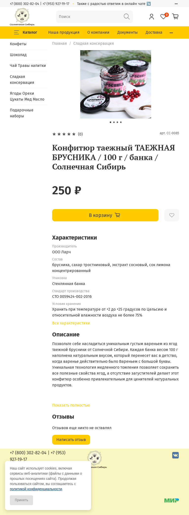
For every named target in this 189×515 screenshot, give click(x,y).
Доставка (154, 32)
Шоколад (18, 54)
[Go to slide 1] (110, 122)
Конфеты (18, 44)
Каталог (25, 32)
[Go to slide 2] (114, 122)
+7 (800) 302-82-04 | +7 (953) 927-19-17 (39, 4)
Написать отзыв (71, 439)
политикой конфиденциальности (36, 489)
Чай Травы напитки (28, 65)
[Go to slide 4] (121, 122)
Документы (127, 32)
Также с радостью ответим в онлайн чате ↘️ (114, 4)
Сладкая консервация (93, 43)
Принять (21, 500)
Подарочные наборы (21, 113)
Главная (59, 43)
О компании (98, 32)
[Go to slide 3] (117, 122)
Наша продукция (63, 32)
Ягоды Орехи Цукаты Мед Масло (27, 96)
